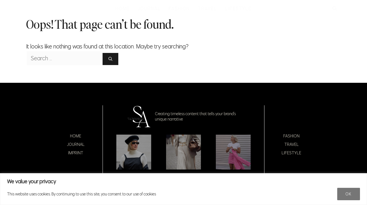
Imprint (75, 152)
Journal (76, 144)
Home (75, 136)
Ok (348, 194)
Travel (291, 144)
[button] (335, 8)
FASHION (179, 8)
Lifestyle (291, 152)
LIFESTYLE (238, 8)
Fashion (291, 136)
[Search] (110, 59)
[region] (183, 189)
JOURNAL (149, 8)
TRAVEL (207, 8)
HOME (122, 8)
